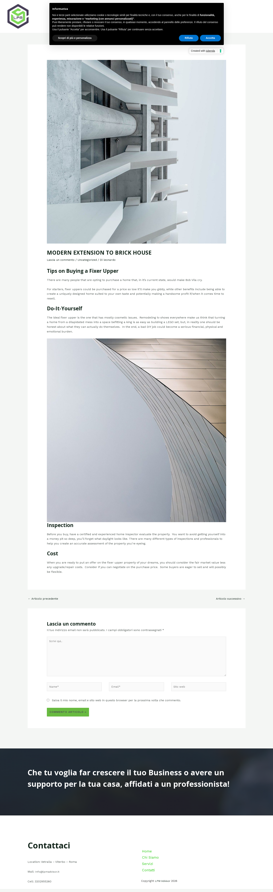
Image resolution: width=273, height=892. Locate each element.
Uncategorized (90, 260)
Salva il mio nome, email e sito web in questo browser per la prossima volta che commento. (116, 703)
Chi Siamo (150, 865)
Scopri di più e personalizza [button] (75, 37)
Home (146, 860)
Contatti (148, 874)
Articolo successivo (230, 598)
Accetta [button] (210, 37)
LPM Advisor (163, 884)
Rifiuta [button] (189, 37)
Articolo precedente (43, 598)
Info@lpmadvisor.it (48, 875)
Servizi (146, 869)
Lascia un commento (62, 260)
